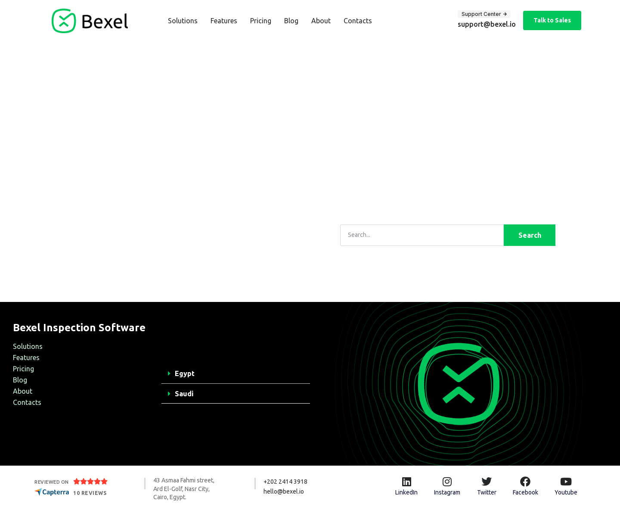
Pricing (260, 21)
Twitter (486, 492)
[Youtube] (566, 481)
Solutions (183, 21)
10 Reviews (89, 493)
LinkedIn (406, 492)
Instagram (447, 492)
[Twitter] (486, 481)
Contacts (358, 21)
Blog (291, 21)
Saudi (184, 394)
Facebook (525, 492)
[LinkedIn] (406, 481)
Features (224, 21)
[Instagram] (447, 481)
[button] (235, 374)
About (321, 21)
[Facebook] (525, 481)
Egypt (185, 373)
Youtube (566, 492)
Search (529, 235)
